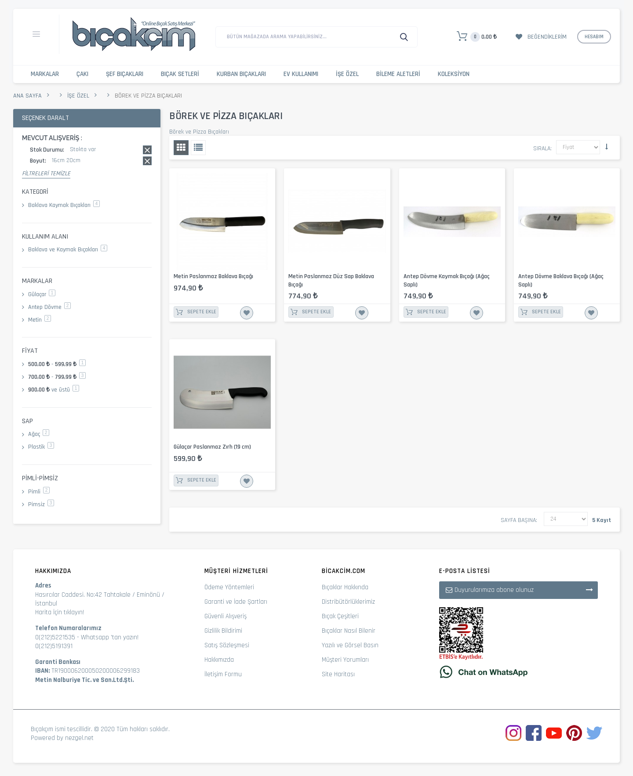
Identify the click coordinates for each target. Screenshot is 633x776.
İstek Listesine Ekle (246, 312)
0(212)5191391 (54, 646)
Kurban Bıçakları (241, 74)
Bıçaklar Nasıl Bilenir (348, 630)
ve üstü (53, 390)
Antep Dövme (49, 307)
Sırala (541, 148)
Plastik (41, 447)
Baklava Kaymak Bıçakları (64, 205)
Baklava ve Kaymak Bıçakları (67, 250)
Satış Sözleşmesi (226, 645)
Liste (198, 147)
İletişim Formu (223, 674)
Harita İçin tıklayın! (59, 612)
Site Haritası (338, 674)
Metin (39, 320)
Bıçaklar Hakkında (345, 587)
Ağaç (38, 434)
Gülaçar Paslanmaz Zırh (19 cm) (212, 447)
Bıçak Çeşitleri (340, 616)
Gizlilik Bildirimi (223, 630)
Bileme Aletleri (398, 74)
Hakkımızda (219, 659)
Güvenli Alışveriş (225, 616)
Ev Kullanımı (301, 74)
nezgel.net (79, 738)
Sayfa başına (518, 520)
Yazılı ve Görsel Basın (350, 645)
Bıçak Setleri (180, 74)
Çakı (82, 74)
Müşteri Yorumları (345, 659)
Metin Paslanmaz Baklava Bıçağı (213, 276)
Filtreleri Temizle (46, 174)
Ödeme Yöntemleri (229, 587)
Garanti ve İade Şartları (235, 601)
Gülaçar (41, 294)
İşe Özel (347, 74)
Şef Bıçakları (124, 74)
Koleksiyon (453, 74)
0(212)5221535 (55, 637)
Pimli (39, 492)
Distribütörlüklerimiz (348, 601)
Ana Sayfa (27, 96)
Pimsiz (41, 504)
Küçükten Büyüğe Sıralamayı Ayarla (606, 146)
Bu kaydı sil (147, 149)
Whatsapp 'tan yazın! (109, 637)
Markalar (45, 74)
